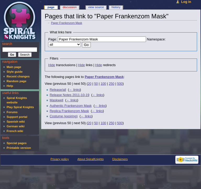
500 (119, 84)
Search (7, 44)
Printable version (19, 147)
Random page (16, 81)
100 (103, 84)
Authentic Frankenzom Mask (71, 106)
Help (10, 85)
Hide (51, 65)
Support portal (17, 116)
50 (96, 84)
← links (74, 90)
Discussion (69, 7)
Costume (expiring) (64, 116)
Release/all (58, 90)
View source (96, 7)
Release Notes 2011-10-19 (70, 95)
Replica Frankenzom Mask (69, 111)
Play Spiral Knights (20, 107)
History (115, 7)
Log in (186, 2)
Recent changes (18, 76)
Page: (52, 39)
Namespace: (156, 39)
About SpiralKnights (90, 159)
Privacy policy (60, 159)
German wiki (15, 126)
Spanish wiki (16, 121)
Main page (14, 67)
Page (50, 7)
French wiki (15, 131)
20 (89, 84)
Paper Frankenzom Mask (66, 22)
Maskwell (56, 100)
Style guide (15, 71)
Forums (12, 112)
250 (111, 84)
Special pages (16, 143)
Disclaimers (120, 159)
